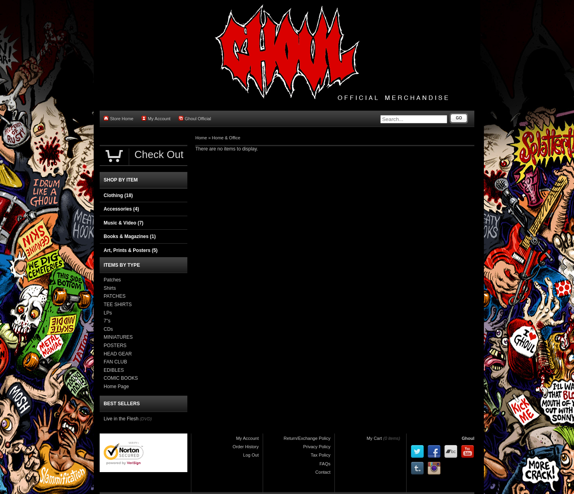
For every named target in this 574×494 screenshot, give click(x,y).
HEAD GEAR (118, 354)
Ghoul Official (195, 118)
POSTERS (115, 345)
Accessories (121, 209)
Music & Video (124, 223)
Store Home (119, 118)
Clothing (118, 195)
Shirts (110, 288)
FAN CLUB (115, 362)
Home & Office (226, 137)
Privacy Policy (316, 446)
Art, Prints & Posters (130, 250)
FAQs (324, 463)
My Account (156, 118)
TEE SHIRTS (118, 304)
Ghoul (468, 438)
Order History (246, 446)
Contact (322, 472)
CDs (108, 329)
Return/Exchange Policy (307, 438)
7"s (107, 321)
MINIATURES (118, 337)
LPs (108, 313)
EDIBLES (114, 370)
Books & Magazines (130, 236)
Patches (112, 280)
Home (201, 137)
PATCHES (115, 296)
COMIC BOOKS (121, 378)
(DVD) (146, 418)
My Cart (374, 438)
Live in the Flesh (121, 419)
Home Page (116, 386)
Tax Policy (320, 455)
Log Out (251, 455)
